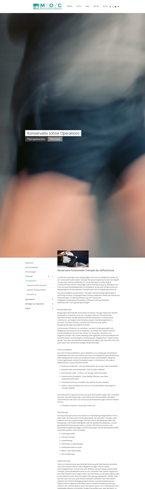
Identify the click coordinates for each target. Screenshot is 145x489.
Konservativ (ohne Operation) (37, 285)
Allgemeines (29, 263)
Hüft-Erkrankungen (31, 267)
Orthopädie (29, 276)
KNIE (87, 6)
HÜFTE (79, 6)
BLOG (105, 6)
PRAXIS (69, 6)
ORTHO (96, 6)
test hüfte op (31, 294)
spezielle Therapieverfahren (36, 290)
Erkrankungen (30, 272)
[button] (118, 6)
